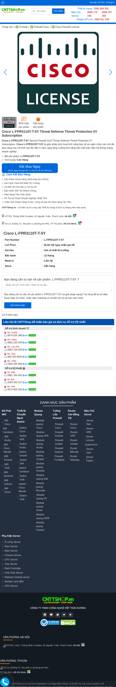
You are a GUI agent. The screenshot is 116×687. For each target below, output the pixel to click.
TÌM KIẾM (58, 11)
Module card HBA (14, 581)
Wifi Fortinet (8, 458)
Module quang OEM (42, 516)
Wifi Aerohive (8, 474)
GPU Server (11, 586)
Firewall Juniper (59, 442)
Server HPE (89, 430)
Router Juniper (74, 442)
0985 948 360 (101, 8)
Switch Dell (23, 462)
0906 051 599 (101, 19)
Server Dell (89, 422)
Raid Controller (13, 568)
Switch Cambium (24, 470)
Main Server (11, 550)
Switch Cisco (22, 429)
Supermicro (91, 444)
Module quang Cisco (40, 424)
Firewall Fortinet (59, 434)
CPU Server (11, 559)
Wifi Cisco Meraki (7, 448)
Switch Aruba (22, 446)
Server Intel (89, 451)
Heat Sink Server (14, 572)
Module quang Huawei (40, 526)
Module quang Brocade (40, 487)
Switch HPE (23, 438)
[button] (111, 72)
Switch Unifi (23, 478)
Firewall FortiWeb (59, 458)
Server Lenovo (90, 438)
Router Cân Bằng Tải (73, 414)
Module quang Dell (42, 477)
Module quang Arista (40, 506)
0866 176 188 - (92, 14)
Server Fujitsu (89, 459)
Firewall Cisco (59, 426)
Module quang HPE (42, 434)
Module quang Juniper (40, 455)
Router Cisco (73, 426)
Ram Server (11, 546)
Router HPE (74, 434)
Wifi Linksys (8, 482)
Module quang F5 (42, 497)
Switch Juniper (23, 454)
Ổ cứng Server (13, 542)
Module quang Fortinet (40, 467)
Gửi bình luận (17, 305)
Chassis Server (13, 555)
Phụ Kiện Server (11, 536)
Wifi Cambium (8, 430)
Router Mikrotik (74, 450)
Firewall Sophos (59, 450)
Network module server (17, 577)
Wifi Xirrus (7, 490)
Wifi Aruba (7, 438)
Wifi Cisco (7, 422)
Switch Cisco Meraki (22, 488)
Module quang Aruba (40, 444)
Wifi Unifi (7, 466)
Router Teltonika (74, 458)
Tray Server (11, 564)
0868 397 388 (107, 14)
